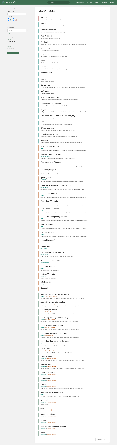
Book (10, 20)
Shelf (15, 20)
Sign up (104, 2)
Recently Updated (79, 2)
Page (10, 19)
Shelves (89, 2)
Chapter (15, 19)
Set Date (9, 39)
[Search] (49, 2)
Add (8, 25)
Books (97, 2)
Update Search (13, 52)
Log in (112, 2)
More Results (101, 439)
